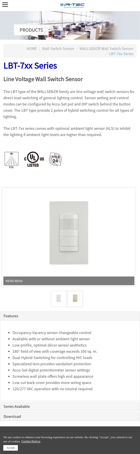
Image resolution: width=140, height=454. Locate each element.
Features (11, 315)
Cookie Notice (30, 441)
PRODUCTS (31, 30)
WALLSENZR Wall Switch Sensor (106, 48)
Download (12, 416)
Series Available (17, 406)
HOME (32, 48)
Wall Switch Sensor (58, 48)
